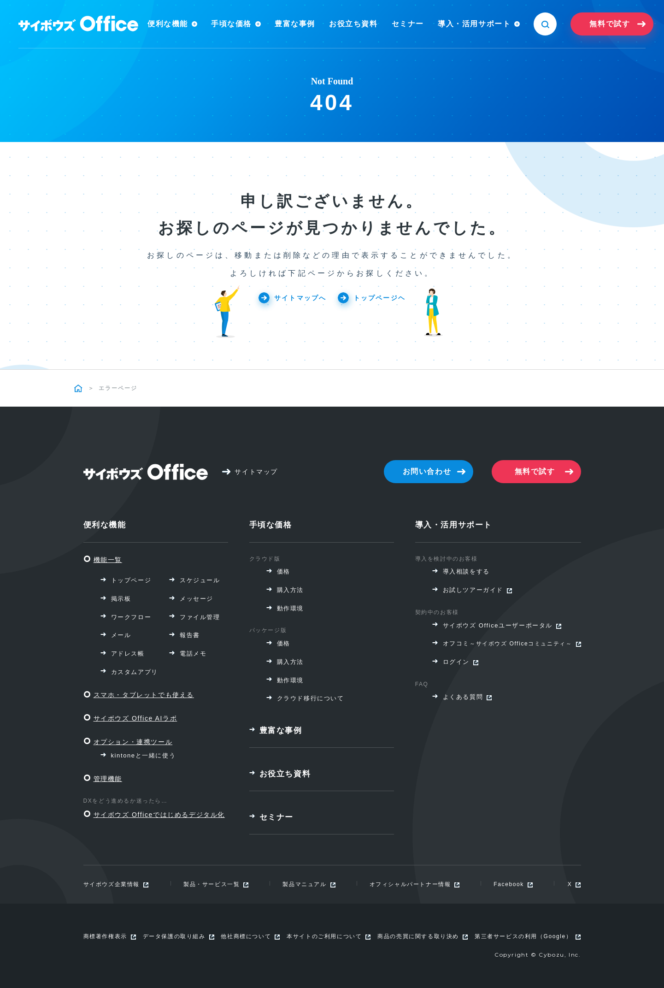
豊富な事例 (295, 24)
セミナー (408, 24)
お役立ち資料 (353, 24)
